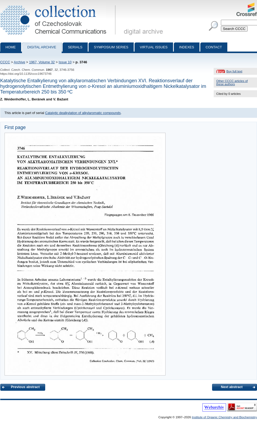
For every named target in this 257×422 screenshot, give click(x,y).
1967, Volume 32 (42, 62)
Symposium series (111, 47)
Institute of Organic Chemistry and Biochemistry (224, 417)
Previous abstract (25, 387)
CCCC (5, 62)
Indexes (186, 47)
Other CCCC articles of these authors (232, 82)
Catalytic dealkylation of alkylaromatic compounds (83, 113)
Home (11, 47)
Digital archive (41, 47)
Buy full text (235, 71)
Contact (214, 47)
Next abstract (232, 387)
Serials (75, 47)
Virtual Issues (154, 47)
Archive (19, 62)
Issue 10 (65, 62)
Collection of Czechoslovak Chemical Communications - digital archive (59, 5)
